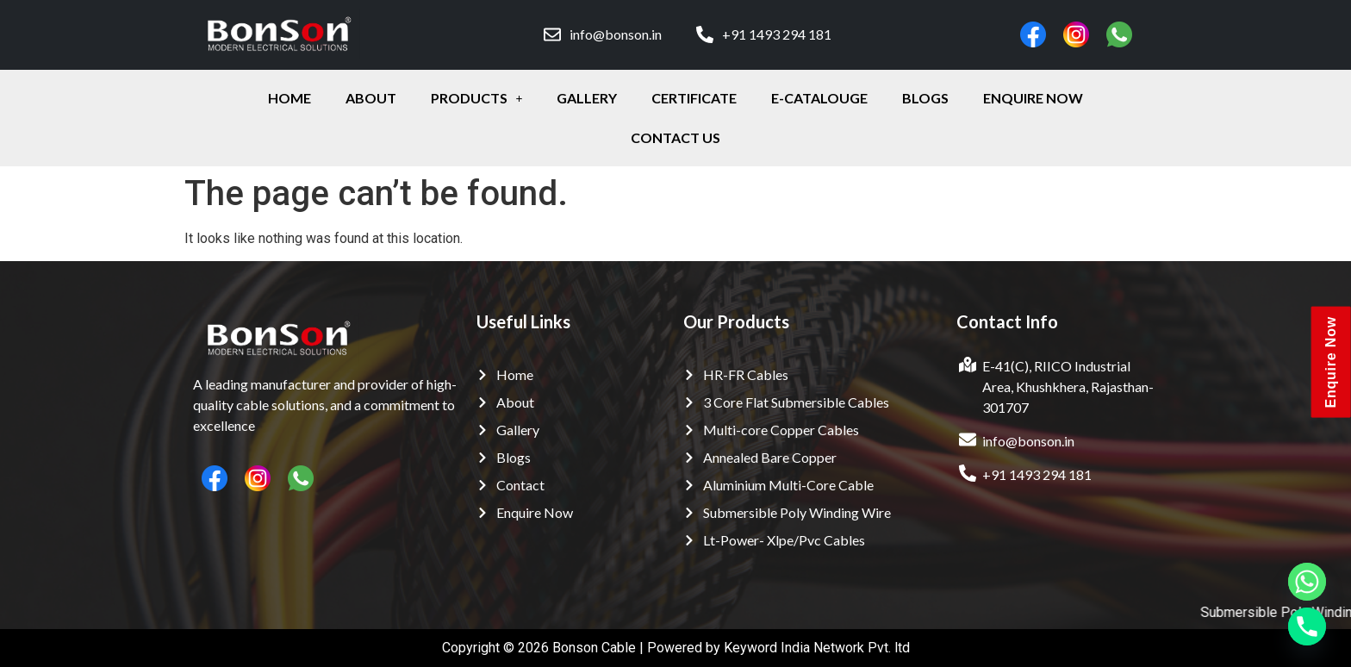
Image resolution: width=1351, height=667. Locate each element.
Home (289, 98)
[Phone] (1307, 626)
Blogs (925, 98)
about (371, 98)
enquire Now (1033, 98)
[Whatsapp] (1307, 582)
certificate (694, 98)
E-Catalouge (819, 98)
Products (477, 98)
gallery (587, 98)
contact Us (675, 137)
